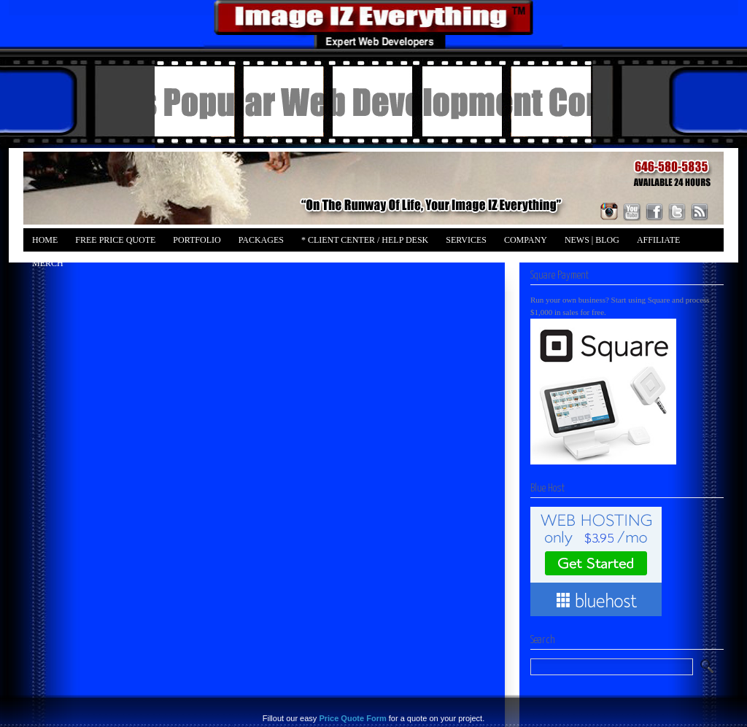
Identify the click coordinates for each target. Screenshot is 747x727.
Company (525, 240)
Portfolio (196, 240)
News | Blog (592, 240)
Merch (47, 263)
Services (466, 240)
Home (45, 240)
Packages (261, 240)
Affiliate (658, 240)
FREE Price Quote (115, 240)
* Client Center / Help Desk (364, 240)
